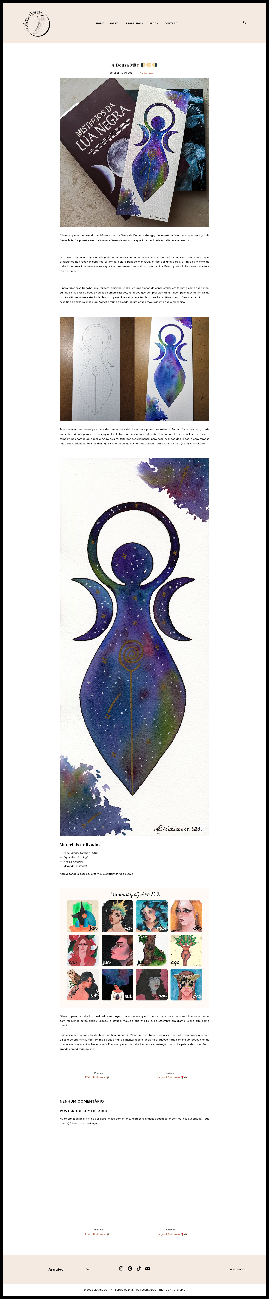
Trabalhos (135, 23)
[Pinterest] (130, 1269)
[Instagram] (121, 1269)
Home (100, 23)
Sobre (114, 23)
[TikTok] (139, 1269)
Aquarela (146, 72)
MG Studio (178, 1289)
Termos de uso (237, 1269)
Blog (154, 23)
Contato (170, 23)
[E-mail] (147, 1269)
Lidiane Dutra (103, 1289)
